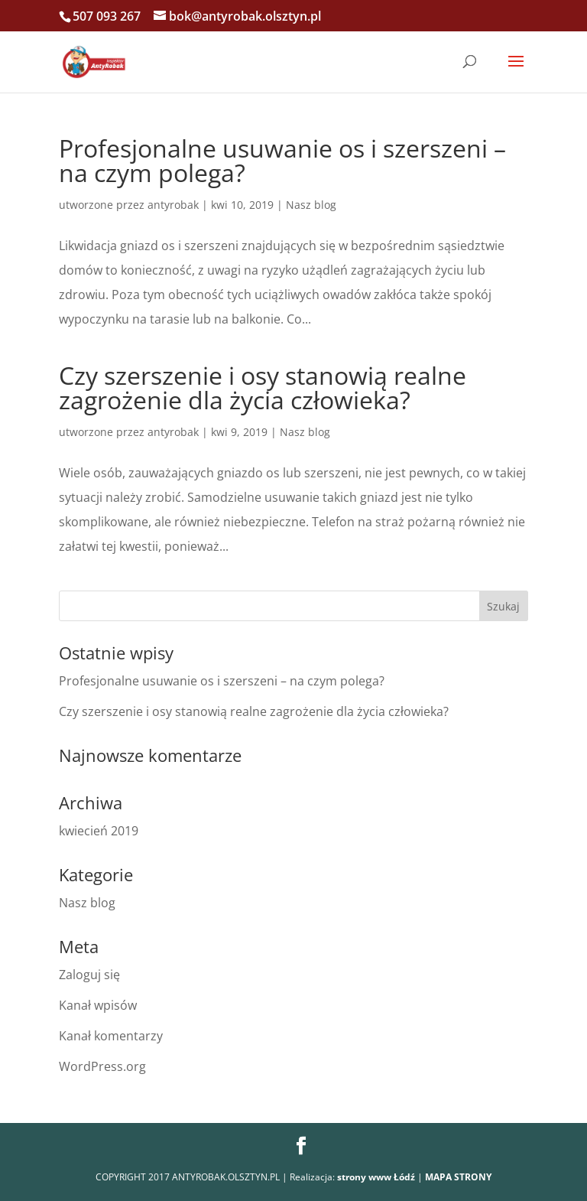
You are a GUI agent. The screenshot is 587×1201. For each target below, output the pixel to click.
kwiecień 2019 (98, 830)
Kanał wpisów (98, 1005)
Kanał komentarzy (111, 1035)
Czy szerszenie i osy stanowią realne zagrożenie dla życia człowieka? (262, 387)
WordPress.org (102, 1066)
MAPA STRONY (458, 1176)
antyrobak (173, 204)
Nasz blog (311, 204)
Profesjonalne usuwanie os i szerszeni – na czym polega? (282, 160)
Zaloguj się (89, 974)
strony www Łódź (376, 1176)
